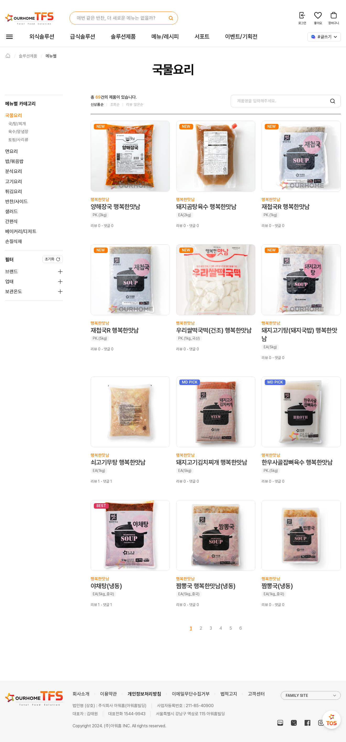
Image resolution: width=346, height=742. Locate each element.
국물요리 (13, 115)
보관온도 (13, 291)
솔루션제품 (123, 36)
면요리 (11, 151)
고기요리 (13, 181)
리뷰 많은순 (134, 104)
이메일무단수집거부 (191, 694)
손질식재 (13, 241)
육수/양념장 (18, 131)
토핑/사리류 (18, 139)
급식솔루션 (82, 36)
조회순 (115, 104)
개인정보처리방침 (144, 694)
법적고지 (228, 694)
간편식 (11, 221)
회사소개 (81, 694)
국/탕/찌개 (17, 123)
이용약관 (108, 694)
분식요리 (13, 171)
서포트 (201, 36)
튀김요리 (13, 191)
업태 (9, 281)
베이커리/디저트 (20, 231)
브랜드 (11, 271)
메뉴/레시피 (165, 36)
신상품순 (97, 104)
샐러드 (11, 211)
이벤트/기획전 (241, 36)
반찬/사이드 (16, 201)
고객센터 (256, 694)
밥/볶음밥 (14, 161)
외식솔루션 (41, 36)
